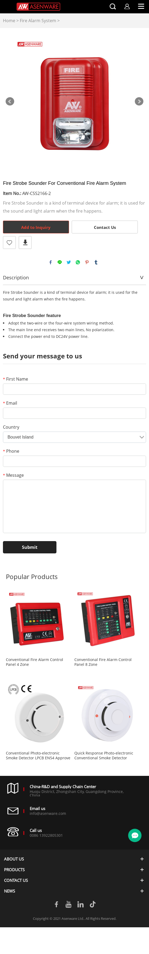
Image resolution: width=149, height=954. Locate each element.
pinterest (87, 262)
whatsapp (78, 262)
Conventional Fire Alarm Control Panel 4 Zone (34, 662)
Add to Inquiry (36, 227)
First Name (15, 379)
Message (13, 475)
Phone (11, 451)
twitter (68, 262)
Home (9, 21)
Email (10, 403)
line (59, 262)
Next (139, 101)
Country (11, 427)
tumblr (96, 262)
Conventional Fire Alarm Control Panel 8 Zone (103, 662)
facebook (50, 262)
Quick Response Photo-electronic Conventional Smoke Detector (103, 755)
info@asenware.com (48, 813)
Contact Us (105, 227)
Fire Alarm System (38, 21)
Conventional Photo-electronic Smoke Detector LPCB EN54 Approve (38, 755)
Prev (10, 101)
